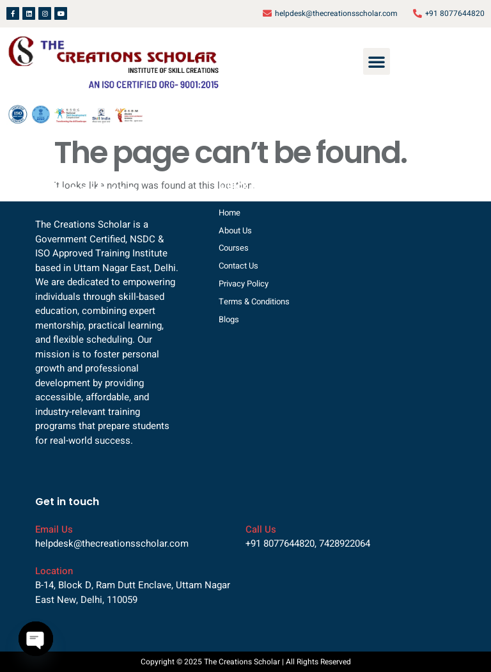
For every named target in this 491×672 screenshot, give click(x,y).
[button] (376, 61)
